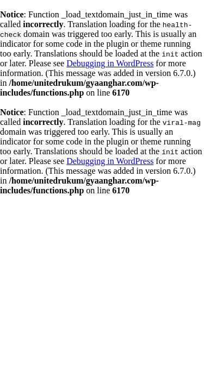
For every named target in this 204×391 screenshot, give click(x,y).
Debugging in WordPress (109, 63)
